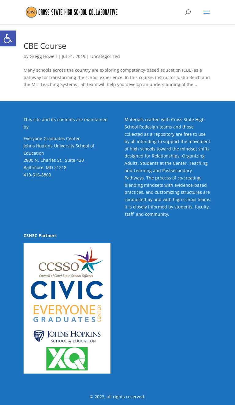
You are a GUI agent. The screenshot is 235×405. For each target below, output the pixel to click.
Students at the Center (163, 163)
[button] (8, 38)
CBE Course (45, 45)
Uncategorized (105, 56)
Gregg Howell (43, 56)
